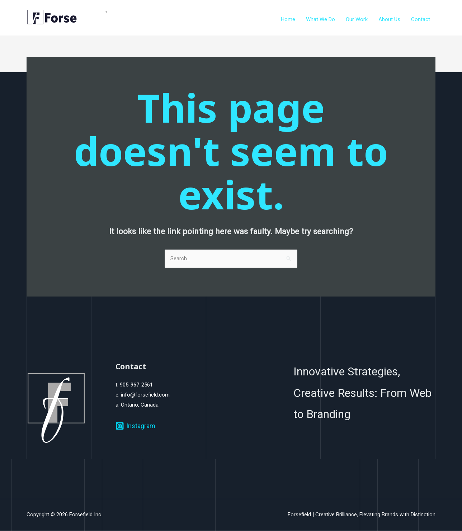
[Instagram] (135, 426)
